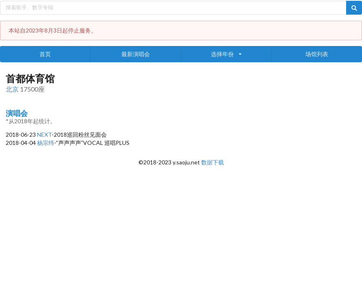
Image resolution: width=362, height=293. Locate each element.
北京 (12, 89)
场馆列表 (316, 53)
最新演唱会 (135, 53)
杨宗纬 (45, 142)
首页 (45, 53)
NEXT (44, 134)
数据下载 (212, 162)
